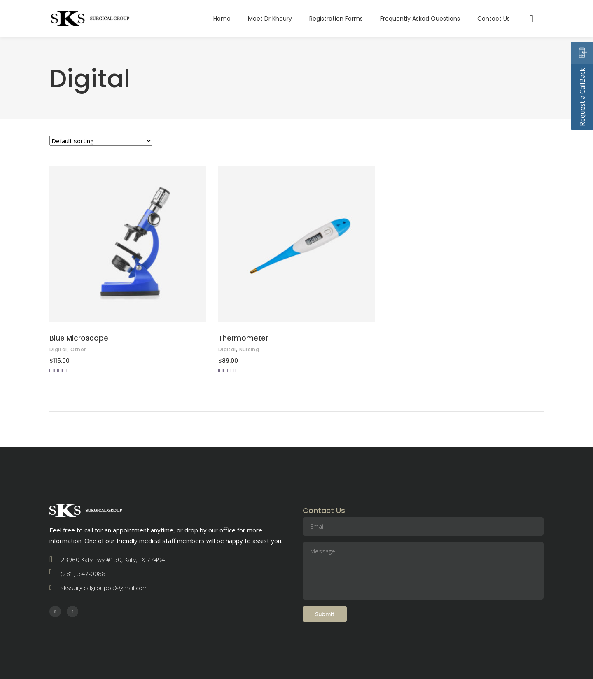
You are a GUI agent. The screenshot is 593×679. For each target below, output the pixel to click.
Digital (58, 349)
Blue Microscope (78, 338)
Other (78, 349)
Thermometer (243, 338)
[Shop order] (100, 141)
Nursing (249, 349)
